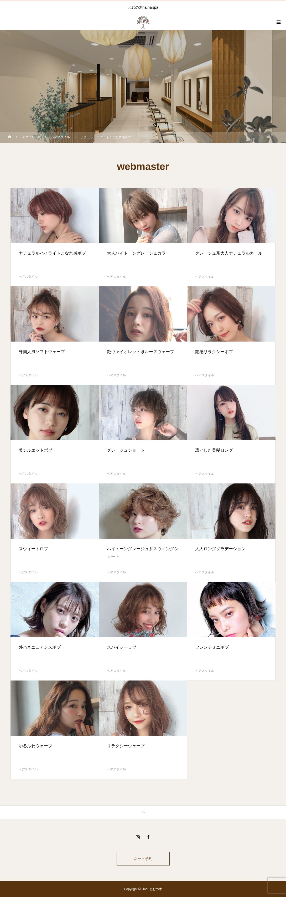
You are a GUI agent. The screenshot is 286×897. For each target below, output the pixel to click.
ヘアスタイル (28, 277)
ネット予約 (143, 859)
